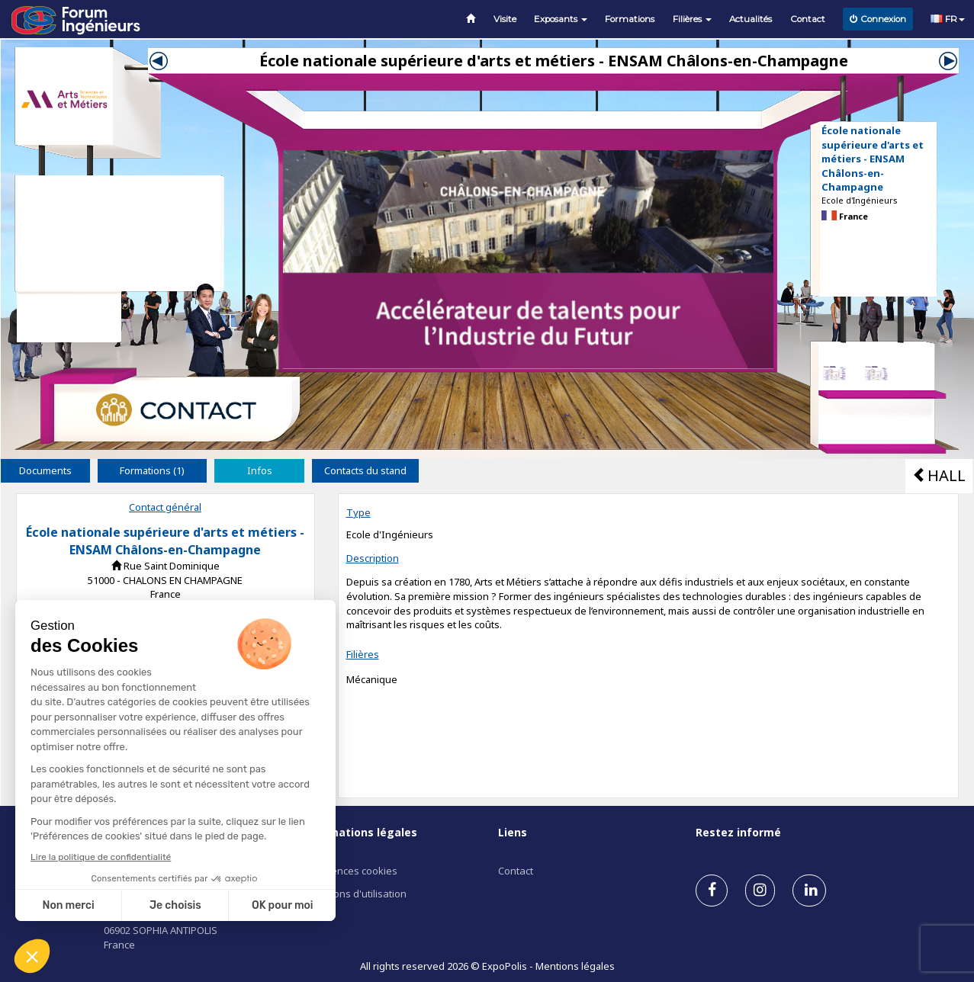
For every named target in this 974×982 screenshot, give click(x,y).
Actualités (750, 19)
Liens (512, 832)
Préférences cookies (349, 871)
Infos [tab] (259, 470)
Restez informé (738, 832)
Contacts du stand (365, 470)
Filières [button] (692, 19)
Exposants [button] (560, 19)
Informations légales (359, 832)
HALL (939, 475)
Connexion (878, 19)
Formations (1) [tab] (152, 470)
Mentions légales (575, 966)
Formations (629, 19)
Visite (504, 19)
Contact (807, 19)
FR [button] (948, 19)
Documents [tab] (45, 470)
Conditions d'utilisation (354, 893)
